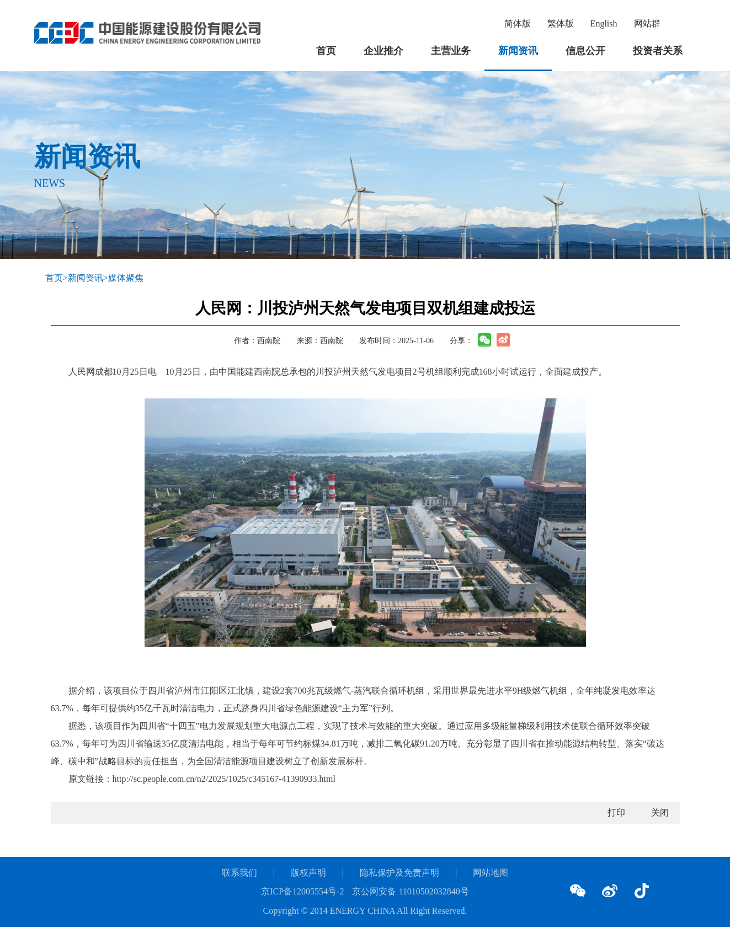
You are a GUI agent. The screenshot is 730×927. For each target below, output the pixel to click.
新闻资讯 (518, 50)
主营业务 (451, 50)
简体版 (517, 23)
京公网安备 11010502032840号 (410, 891)
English (603, 23)
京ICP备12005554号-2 (302, 891)
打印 (616, 812)
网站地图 (490, 872)
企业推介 (383, 50)
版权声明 (308, 872)
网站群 (647, 23)
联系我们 (239, 872)
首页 (326, 50)
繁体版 (560, 23)
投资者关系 (658, 50)
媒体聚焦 (125, 278)
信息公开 (585, 50)
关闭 (660, 812)
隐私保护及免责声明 (399, 872)
